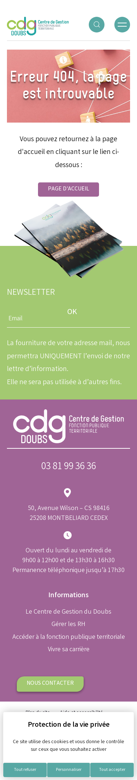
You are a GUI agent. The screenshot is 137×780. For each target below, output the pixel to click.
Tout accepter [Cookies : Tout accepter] (112, 770)
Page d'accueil (68, 189)
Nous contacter (50, 683)
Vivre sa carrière (69, 649)
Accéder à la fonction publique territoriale (68, 637)
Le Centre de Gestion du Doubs (68, 612)
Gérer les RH (68, 624)
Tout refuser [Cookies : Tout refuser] (25, 770)
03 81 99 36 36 (68, 467)
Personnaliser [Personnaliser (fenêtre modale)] (68, 770)
